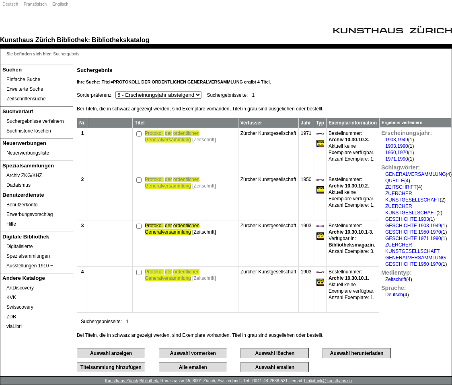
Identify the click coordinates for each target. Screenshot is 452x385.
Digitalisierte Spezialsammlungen (28, 251)
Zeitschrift (395, 279)
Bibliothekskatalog (120, 39)
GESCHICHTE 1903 (407, 219)
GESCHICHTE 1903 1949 (413, 225)
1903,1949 (396, 140)
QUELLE (394, 180)
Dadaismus (18, 185)
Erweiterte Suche (24, 89)
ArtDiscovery (20, 288)
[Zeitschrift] (180, 136)
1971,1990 (396, 159)
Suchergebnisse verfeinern (35, 121)
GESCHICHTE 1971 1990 (413, 238)
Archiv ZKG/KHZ (24, 175)
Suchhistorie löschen (28, 131)
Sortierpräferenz (94, 95)
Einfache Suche (23, 79)
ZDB (11, 317)
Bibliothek (72, 39)
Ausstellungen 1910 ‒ (29, 266)
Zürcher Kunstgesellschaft (268, 133)
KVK (11, 297)
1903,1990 (396, 146)
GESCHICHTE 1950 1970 (413, 232)
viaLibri (14, 326)
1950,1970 (396, 152)
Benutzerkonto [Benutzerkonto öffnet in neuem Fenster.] (21, 205)
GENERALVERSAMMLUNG (415, 174)
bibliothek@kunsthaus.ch (328, 380)
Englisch (60, 4)
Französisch (35, 4)
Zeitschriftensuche (25, 99)
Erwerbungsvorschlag (29, 214)
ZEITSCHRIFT (401, 187)
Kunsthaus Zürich (27, 39)
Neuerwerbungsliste (27, 153)
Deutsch (10, 4)
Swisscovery (19, 307)
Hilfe (11, 224)
